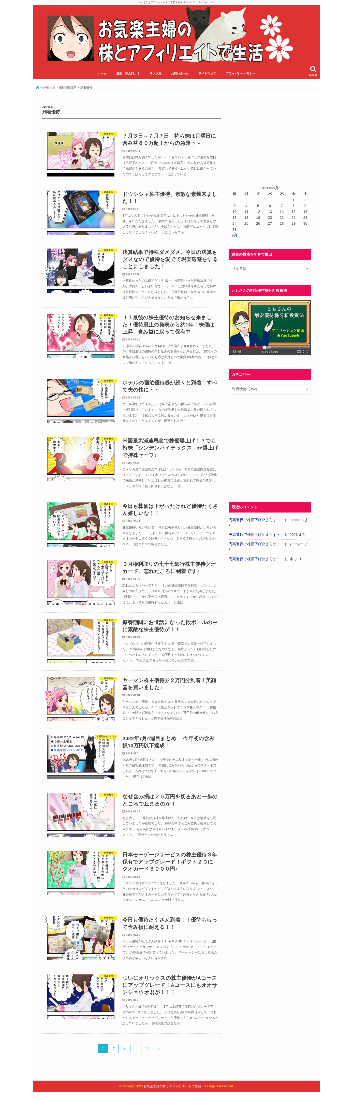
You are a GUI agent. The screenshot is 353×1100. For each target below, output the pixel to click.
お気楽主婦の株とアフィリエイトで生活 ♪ (174, 1086)
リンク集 (155, 73)
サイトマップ (207, 73)
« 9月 (233, 235)
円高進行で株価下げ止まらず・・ (256, 520)
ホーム (102, 73)
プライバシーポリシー (240, 73)
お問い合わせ (180, 73)
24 (147, 1048)
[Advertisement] (270, 140)
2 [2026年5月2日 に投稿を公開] (305, 200)
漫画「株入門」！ (128, 73)
